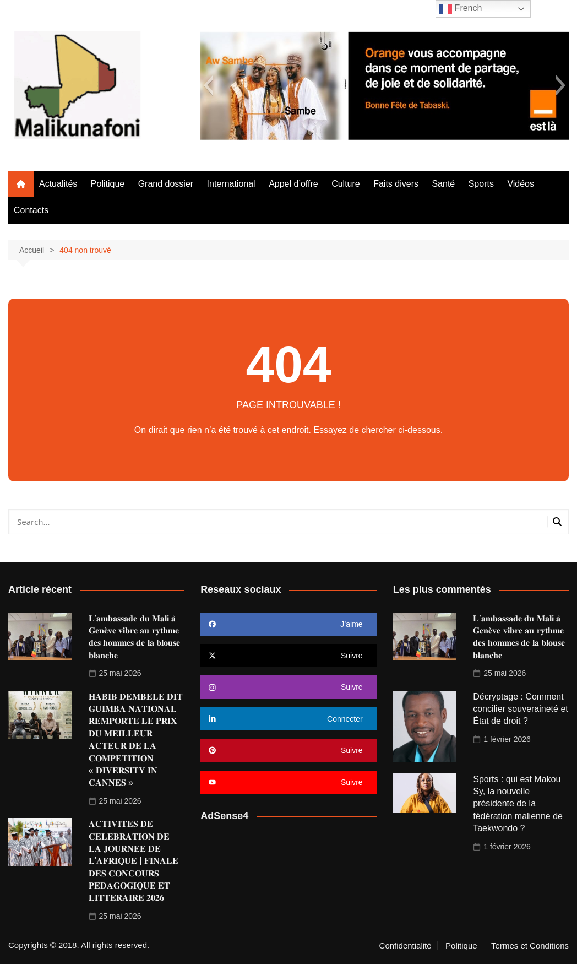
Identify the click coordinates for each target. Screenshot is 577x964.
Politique (107, 183)
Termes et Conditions (530, 945)
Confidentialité (405, 945)
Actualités (58, 183)
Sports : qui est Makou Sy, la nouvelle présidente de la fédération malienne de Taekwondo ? (518, 804)
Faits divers (395, 183)
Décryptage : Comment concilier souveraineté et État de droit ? (520, 709)
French (460, 8)
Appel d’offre (293, 183)
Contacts (31, 210)
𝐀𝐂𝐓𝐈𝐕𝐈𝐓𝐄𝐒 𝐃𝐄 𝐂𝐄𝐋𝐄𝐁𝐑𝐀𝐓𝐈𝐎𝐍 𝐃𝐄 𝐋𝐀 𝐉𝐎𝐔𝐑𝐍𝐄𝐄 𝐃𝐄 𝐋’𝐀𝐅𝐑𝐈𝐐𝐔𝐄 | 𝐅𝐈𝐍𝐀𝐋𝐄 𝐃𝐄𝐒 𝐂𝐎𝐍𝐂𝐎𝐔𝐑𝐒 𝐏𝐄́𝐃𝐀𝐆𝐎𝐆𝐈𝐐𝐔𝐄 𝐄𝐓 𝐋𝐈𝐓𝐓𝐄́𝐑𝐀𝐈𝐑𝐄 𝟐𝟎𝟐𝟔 (134, 860)
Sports (481, 183)
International (231, 183)
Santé (443, 183)
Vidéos (520, 183)
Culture (345, 183)
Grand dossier (166, 183)
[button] (208, 85)
